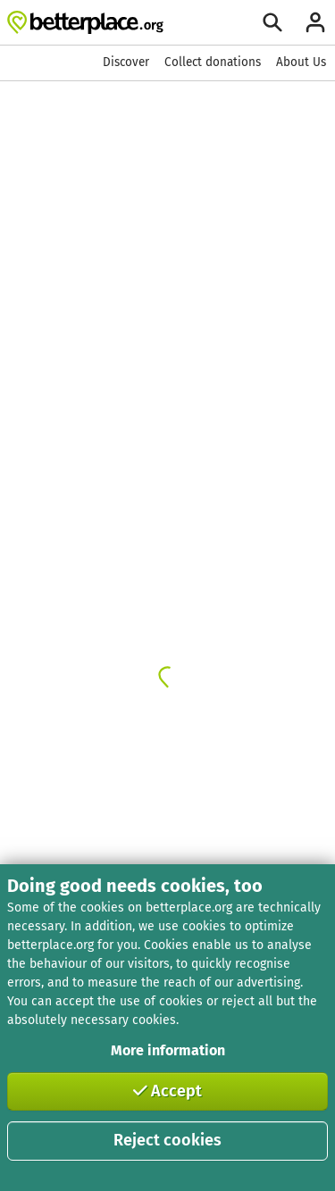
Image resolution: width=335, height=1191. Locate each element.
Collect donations (212, 62)
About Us (301, 62)
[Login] (315, 22)
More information (168, 1050)
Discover (126, 62)
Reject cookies (167, 1140)
